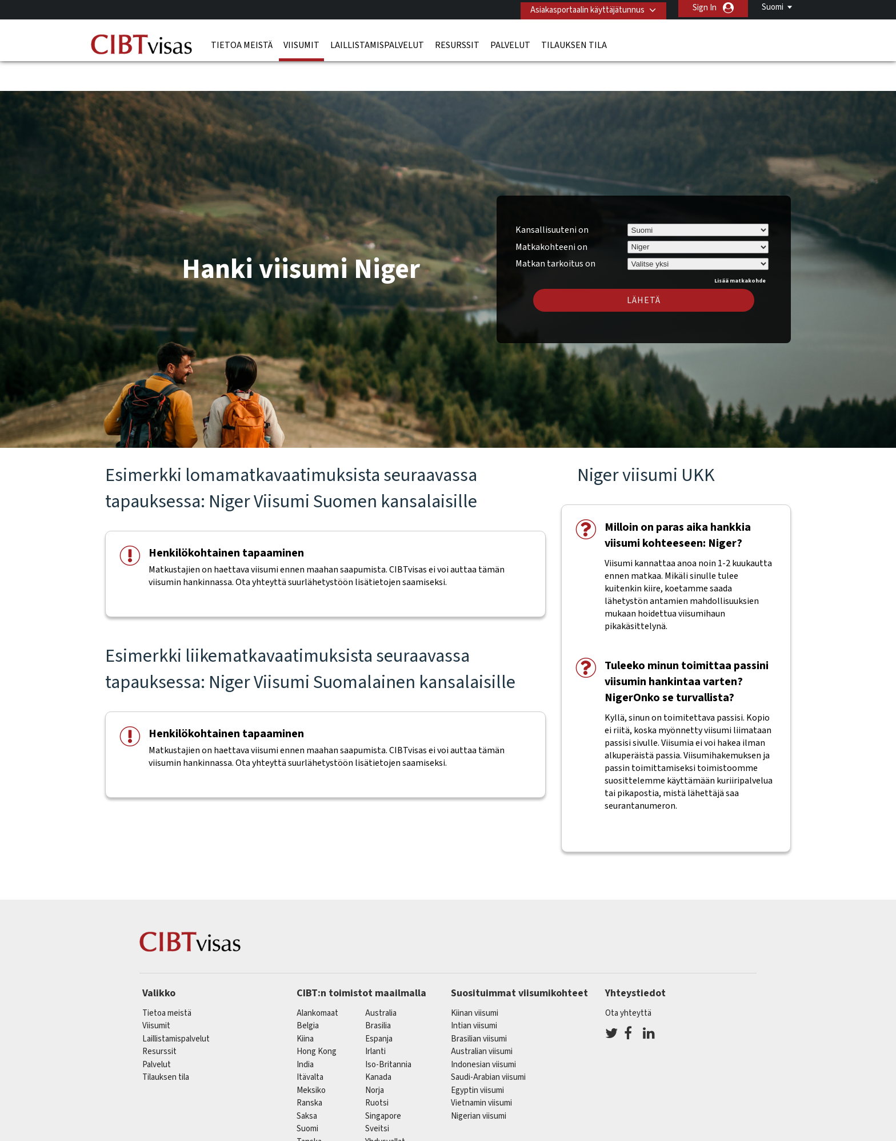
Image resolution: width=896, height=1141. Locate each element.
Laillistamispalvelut (377, 43)
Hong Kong (317, 1018)
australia (381, 979)
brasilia (378, 993)
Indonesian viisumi (483, 1031)
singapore (383, 1082)
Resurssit (457, 43)
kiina (305, 1005)
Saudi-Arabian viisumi (488, 1044)
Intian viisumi (474, 993)
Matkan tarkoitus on (555, 228)
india (305, 1031)
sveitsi (377, 1096)
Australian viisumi (482, 1018)
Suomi (772, 7)
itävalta (310, 1044)
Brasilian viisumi (479, 1005)
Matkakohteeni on (551, 213)
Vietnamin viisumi (481, 1070)
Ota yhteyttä (628, 979)
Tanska (309, 1108)
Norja (374, 1057)
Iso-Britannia (388, 1031)
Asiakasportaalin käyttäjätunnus (583, 8)
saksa (307, 1082)
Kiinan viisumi (474, 979)
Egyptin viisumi (477, 1057)
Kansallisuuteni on (552, 196)
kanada (378, 1044)
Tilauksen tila (574, 43)
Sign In (705, 8)
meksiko (311, 1057)
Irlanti (375, 1018)
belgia (308, 993)
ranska (309, 1070)
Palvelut (510, 43)
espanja (379, 1005)
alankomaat (317, 979)
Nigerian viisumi (478, 1082)
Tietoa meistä (242, 43)
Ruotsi (377, 1070)
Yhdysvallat (385, 1108)
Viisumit (301, 43)
